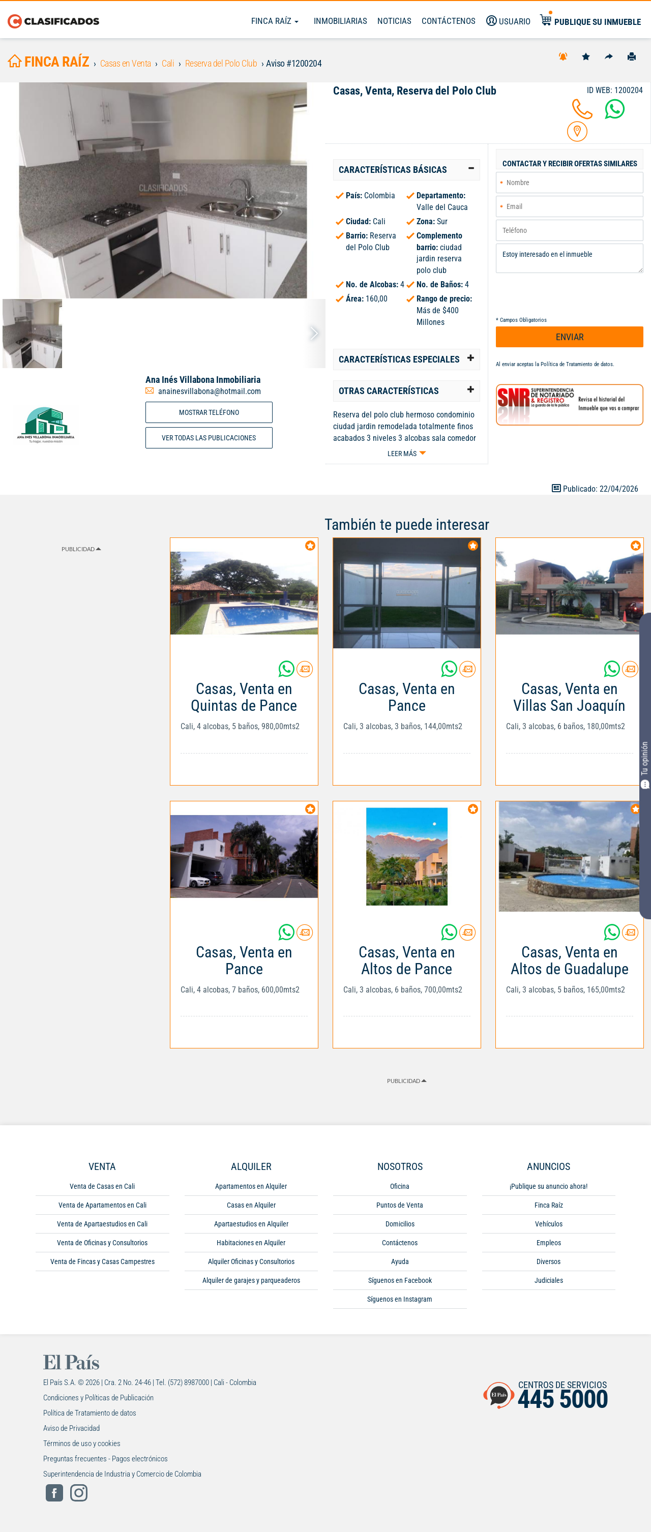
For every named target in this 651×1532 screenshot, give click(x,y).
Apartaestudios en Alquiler (251, 1224)
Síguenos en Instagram (399, 1299)
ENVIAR (570, 337)
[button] (407, 170)
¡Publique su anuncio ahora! (548, 1186)
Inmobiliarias (340, 21)
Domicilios (400, 1224)
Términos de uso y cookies (82, 1443)
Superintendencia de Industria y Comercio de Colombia (122, 1474)
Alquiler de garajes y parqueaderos (251, 1280)
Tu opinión (645, 765)
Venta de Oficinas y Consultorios (102, 1243)
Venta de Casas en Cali (102, 1186)
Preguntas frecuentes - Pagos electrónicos (105, 1458)
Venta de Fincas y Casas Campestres (102, 1261)
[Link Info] (244, 722)
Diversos (548, 1261)
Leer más (402, 453)
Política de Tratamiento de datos (577, 364)
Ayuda (400, 1261)
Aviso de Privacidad (71, 1428)
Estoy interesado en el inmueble (569, 259)
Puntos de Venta (399, 1205)
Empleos (549, 1243)
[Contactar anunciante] (305, 673)
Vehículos (549, 1224)
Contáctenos (400, 1243)
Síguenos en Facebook (400, 1280)
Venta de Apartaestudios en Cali (102, 1224)
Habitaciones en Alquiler (251, 1243)
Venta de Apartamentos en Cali (102, 1205)
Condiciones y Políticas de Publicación (98, 1397)
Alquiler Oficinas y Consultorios (251, 1261)
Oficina (399, 1186)
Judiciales (549, 1280)
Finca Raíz (275, 21)
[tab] (406, 170)
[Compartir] (609, 56)
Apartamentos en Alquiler (251, 1186)
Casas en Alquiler (251, 1205)
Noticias (394, 21)
